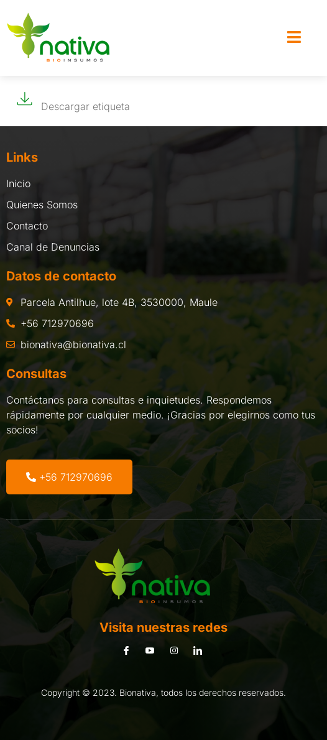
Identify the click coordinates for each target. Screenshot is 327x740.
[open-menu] (294, 38)
